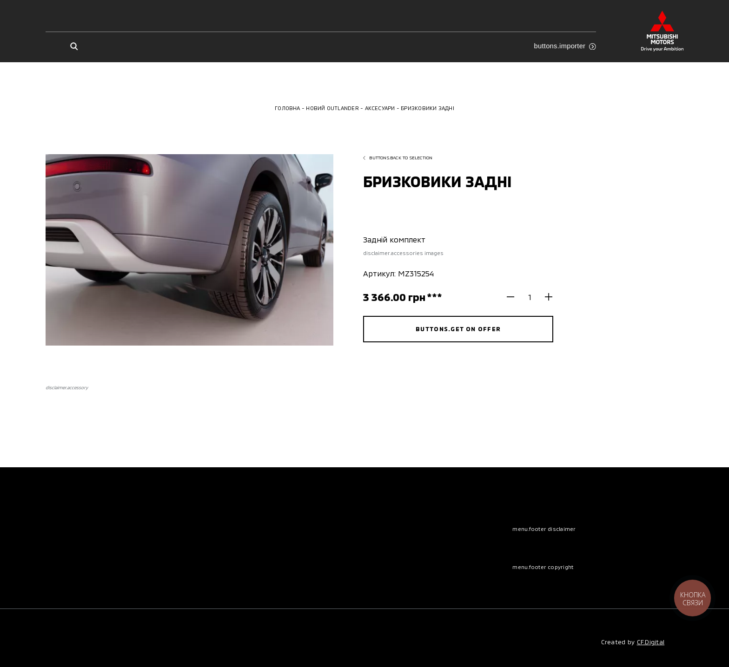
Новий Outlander (332, 108)
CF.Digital (651, 642)
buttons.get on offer (458, 329)
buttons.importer (565, 46)
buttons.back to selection (397, 157)
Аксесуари (380, 108)
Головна (287, 108)
